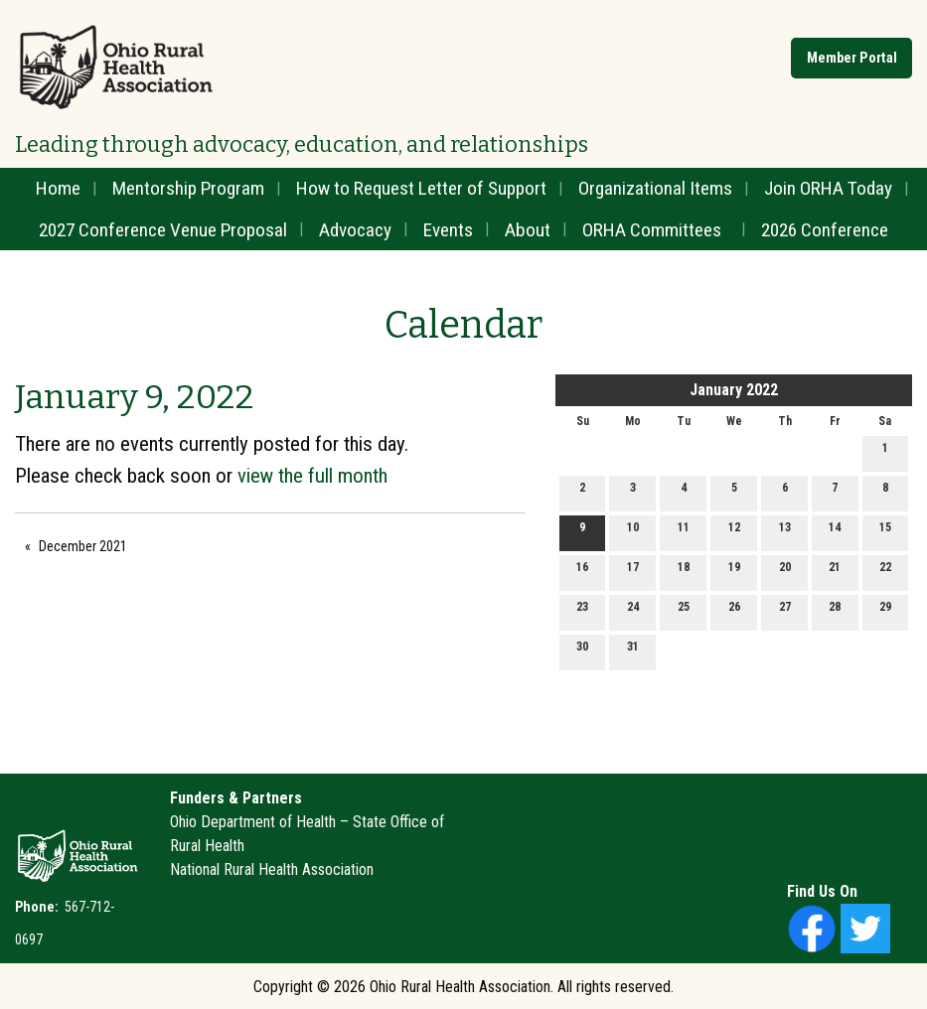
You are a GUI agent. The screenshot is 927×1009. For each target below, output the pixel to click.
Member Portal (852, 58)
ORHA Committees (651, 229)
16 (582, 571)
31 (633, 651)
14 (835, 531)
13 (785, 531)
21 (835, 571)
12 (734, 531)
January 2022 (734, 389)
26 (734, 611)
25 (684, 611)
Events (448, 229)
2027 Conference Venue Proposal (163, 229)
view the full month (312, 476)
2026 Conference (824, 229)
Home (58, 188)
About (527, 229)
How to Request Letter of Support (421, 188)
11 (684, 531)
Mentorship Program (188, 188)
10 (633, 531)
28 (835, 611)
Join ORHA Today (828, 188)
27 (785, 611)
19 (734, 571)
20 (785, 571)
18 (684, 571)
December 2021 (83, 546)
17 (633, 571)
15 (885, 531)
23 (582, 611)
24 (633, 611)
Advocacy (355, 229)
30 (582, 651)
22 (885, 571)
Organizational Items (655, 188)
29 (885, 611)
